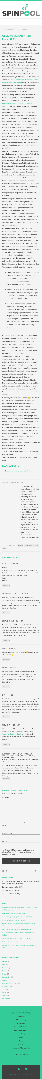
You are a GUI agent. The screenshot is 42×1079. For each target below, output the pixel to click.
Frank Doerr (22, 30)
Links (4, 548)
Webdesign (6, 999)
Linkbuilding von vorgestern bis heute (14, 913)
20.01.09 (16, 725)
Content (5, 968)
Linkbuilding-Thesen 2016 (11, 942)
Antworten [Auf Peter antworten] (6, 687)
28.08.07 (13, 668)
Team (21, 1041)
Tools (4, 995)
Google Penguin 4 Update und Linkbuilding (16, 938)
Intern (4, 974)
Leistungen (21, 1016)
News (4, 980)
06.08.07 (14, 564)
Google (4, 971)
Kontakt (21, 1044)
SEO (3, 989)
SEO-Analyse (20, 1023)
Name (4, 825)
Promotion (5, 986)
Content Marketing (20, 1030)
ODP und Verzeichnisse (10, 983)
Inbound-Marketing (20, 1027)
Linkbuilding (6, 977)
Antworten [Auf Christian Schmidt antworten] (6, 613)
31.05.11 (8, 761)
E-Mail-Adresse (7, 833)
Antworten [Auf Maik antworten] (6, 659)
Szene (4, 992)
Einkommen (28, 545)
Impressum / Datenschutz (21, 1048)
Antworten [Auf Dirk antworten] (6, 717)
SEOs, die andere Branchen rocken (13, 920)
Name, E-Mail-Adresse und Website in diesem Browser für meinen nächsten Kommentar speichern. (18, 852)
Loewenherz (8, 621)
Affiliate (20, 545)
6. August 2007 (8, 30)
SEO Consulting (20, 1020)
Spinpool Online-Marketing (21, 1013)
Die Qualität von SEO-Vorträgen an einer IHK (17, 929)
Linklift (36, 545)
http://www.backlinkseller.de (11, 734)
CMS (3, 965)
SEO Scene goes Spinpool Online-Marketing (17, 917)
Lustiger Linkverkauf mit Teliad (19, 471)
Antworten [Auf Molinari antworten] (6, 744)
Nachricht (6, 797)
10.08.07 (12, 648)
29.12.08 (12, 695)
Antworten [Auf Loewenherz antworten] (6, 640)
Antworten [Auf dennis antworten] (6, 585)
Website (5, 841)
